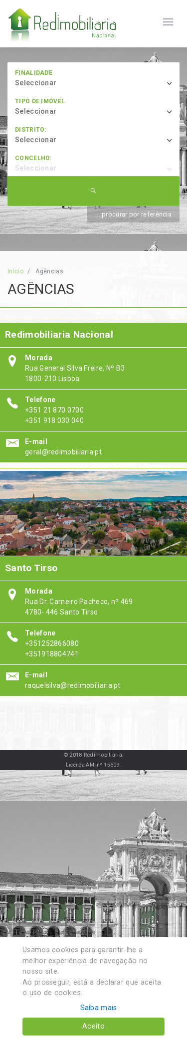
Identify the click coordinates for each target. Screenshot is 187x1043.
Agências (49, 271)
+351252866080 (52, 643)
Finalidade (33, 73)
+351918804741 (52, 654)
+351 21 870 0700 (54, 410)
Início (15, 271)
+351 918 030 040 (54, 420)
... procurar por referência (133, 214)
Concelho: (33, 158)
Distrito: (30, 130)
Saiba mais (98, 1008)
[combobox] (97, 83)
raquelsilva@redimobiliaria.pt (73, 685)
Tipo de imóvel (40, 101)
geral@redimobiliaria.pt (63, 452)
